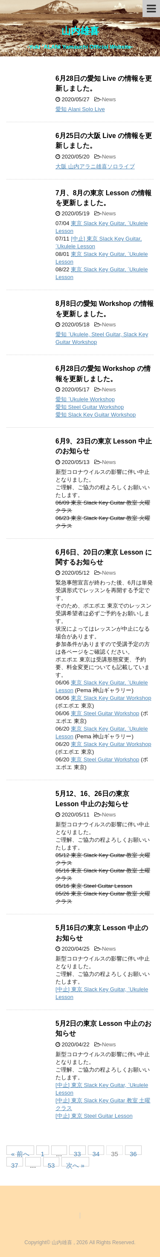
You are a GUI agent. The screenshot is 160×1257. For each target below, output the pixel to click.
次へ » (75, 1164)
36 (133, 1152)
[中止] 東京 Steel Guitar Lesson (94, 1116)
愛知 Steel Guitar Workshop (89, 407)
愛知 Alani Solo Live (80, 109)
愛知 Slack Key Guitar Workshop (95, 414)
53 (51, 1164)
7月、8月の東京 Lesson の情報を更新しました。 (103, 197)
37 (14, 1164)
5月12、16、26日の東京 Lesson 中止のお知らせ (92, 798)
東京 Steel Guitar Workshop (105, 713)
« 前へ (20, 1152)
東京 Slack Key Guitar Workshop (111, 698)
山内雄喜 (80, 31)
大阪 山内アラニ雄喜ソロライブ (95, 166)
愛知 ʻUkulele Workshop (85, 399)
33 (77, 1152)
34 (96, 1152)
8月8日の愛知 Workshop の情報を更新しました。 (104, 308)
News (109, 99)
